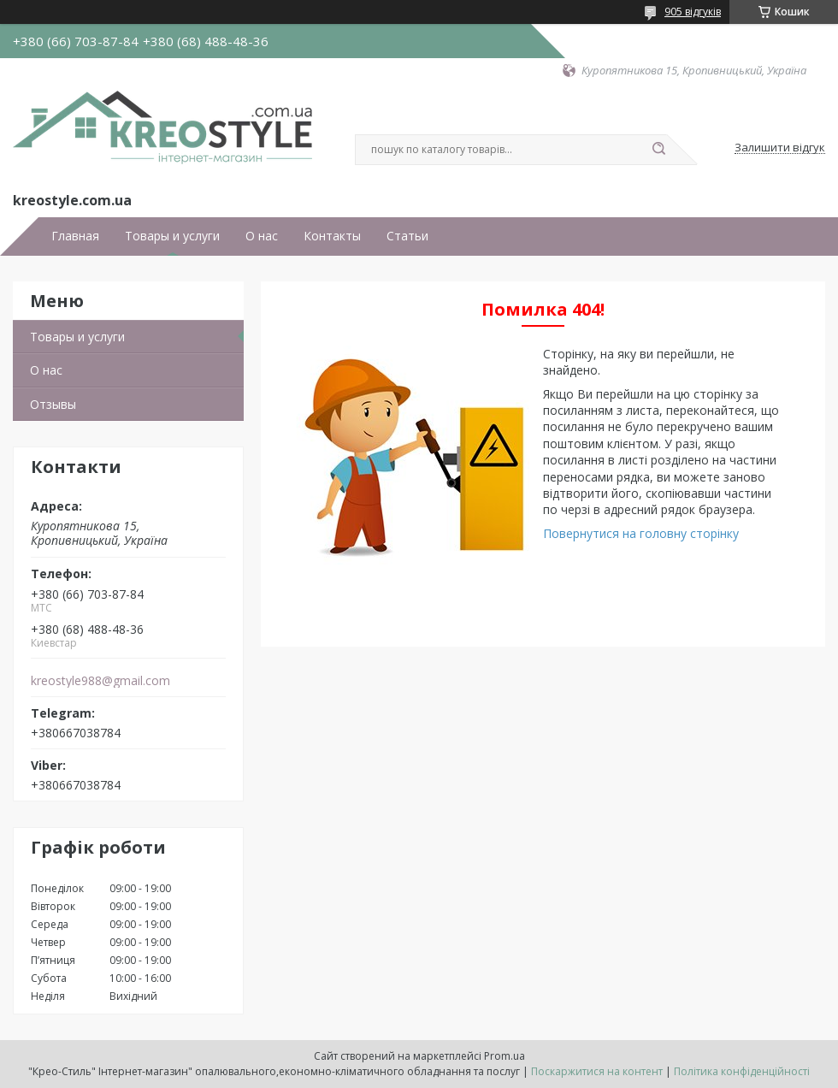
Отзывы (53, 404)
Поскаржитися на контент (597, 1071)
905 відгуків (692, 11)
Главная (75, 236)
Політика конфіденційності (742, 1071)
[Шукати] (658, 149)
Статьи (407, 236)
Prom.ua (504, 1056)
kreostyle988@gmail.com (100, 681)
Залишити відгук (780, 148)
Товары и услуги (172, 236)
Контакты (332, 236)
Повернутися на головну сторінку (641, 533)
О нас (261, 236)
